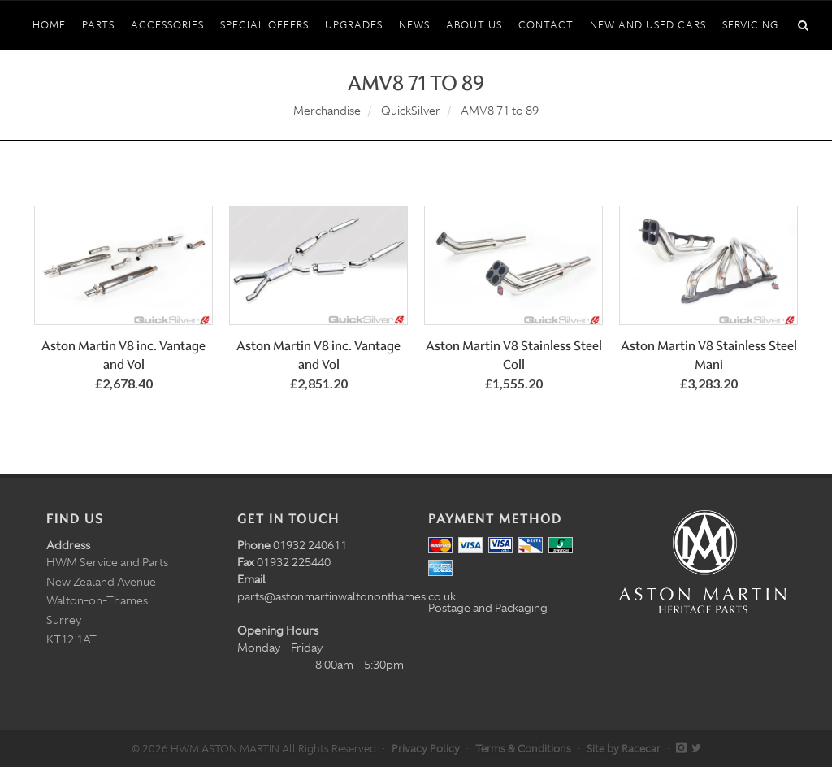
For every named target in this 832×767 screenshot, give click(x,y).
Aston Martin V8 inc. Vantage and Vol (123, 355)
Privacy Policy (426, 749)
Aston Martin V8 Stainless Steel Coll (514, 355)
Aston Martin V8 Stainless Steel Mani (709, 355)
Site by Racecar (624, 749)
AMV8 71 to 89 (500, 110)
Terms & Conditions (523, 749)
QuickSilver (410, 110)
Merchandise (327, 110)
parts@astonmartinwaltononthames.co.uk (346, 596)
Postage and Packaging (488, 607)
